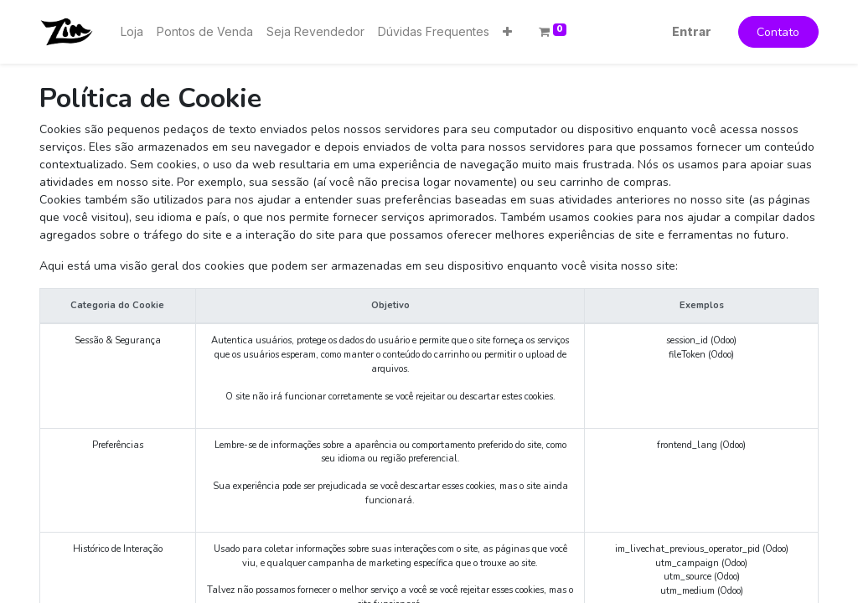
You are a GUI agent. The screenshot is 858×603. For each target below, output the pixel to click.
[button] (507, 31)
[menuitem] (132, 31)
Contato (778, 32)
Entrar (691, 31)
